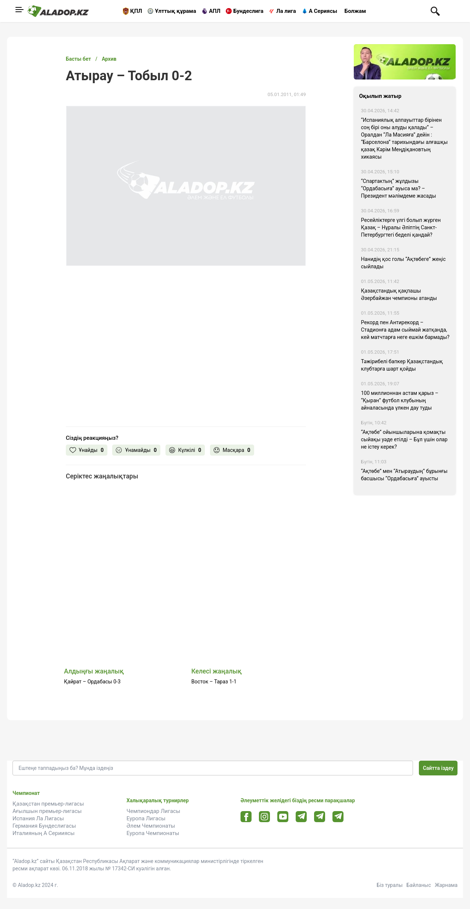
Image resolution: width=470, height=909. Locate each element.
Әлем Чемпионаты (151, 826)
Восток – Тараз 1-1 (213, 682)
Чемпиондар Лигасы (153, 811)
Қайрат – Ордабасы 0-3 (92, 682)
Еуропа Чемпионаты (153, 833)
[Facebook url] (246, 817)
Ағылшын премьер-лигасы (47, 811)
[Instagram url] (264, 817)
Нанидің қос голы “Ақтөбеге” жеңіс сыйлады (403, 262)
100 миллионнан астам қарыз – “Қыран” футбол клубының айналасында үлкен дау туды (400, 400)
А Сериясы (323, 11)
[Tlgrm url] (320, 816)
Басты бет (78, 59)
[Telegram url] (301, 816)
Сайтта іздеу (438, 768)
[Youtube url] (283, 817)
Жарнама (446, 885)
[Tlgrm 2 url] (338, 816)
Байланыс (418, 885)
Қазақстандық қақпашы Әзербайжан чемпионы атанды (399, 294)
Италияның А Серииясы (44, 833)
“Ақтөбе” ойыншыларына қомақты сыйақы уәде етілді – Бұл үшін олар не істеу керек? (404, 439)
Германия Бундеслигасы (44, 826)
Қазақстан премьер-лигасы (48, 803)
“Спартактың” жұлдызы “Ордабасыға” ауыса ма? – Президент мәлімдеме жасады (398, 188)
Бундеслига (248, 11)
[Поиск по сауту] (435, 11)
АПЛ (214, 11)
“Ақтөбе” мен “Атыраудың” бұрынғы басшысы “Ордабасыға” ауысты (404, 474)
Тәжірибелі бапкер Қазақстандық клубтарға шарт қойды (402, 365)
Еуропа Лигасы (146, 818)
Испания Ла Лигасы (38, 818)
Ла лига (286, 11)
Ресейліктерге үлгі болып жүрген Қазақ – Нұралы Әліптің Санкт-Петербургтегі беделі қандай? (401, 227)
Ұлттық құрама (175, 11)
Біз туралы (390, 885)
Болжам (355, 11)
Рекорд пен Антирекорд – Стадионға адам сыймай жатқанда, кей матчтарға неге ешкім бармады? (405, 329)
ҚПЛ (136, 11)
